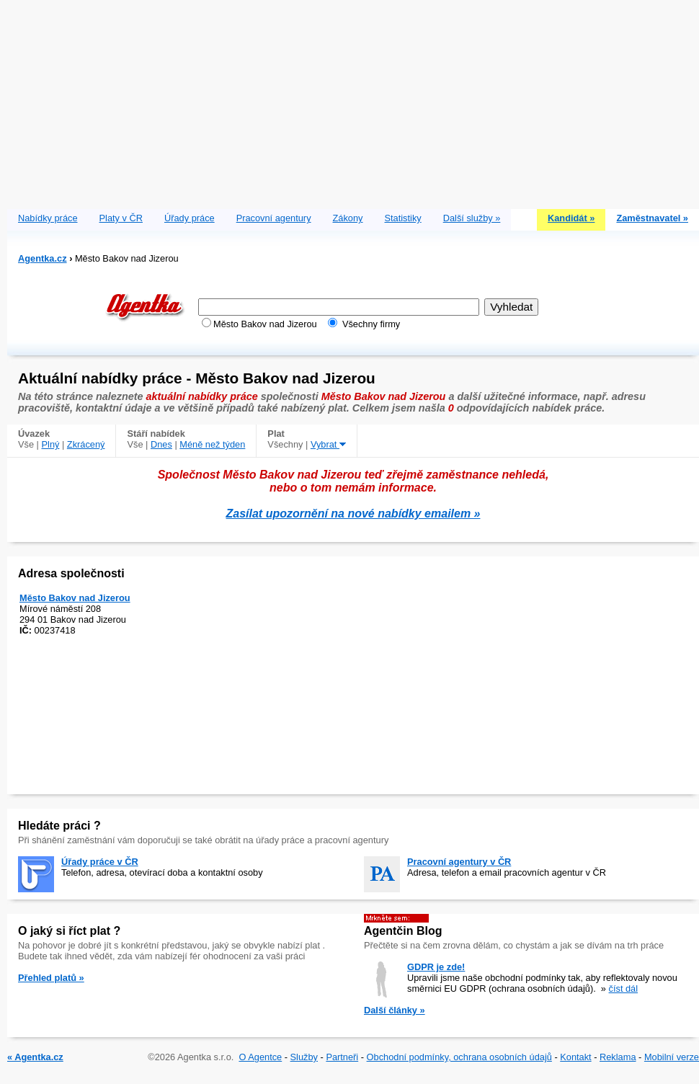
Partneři (342, 1057)
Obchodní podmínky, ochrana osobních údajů (459, 1057)
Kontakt (575, 1057)
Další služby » (472, 218)
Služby (304, 1057)
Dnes (161, 444)
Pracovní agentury (273, 218)
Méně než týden (212, 444)
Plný (51, 444)
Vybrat (328, 444)
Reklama (618, 1057)
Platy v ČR (121, 218)
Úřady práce (189, 218)
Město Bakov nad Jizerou (74, 597)
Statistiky (403, 218)
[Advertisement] (353, 101)
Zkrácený (86, 444)
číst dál (623, 988)
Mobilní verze (671, 1057)
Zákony (348, 218)
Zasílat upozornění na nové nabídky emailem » (353, 513)
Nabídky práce (48, 218)
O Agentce (260, 1057)
